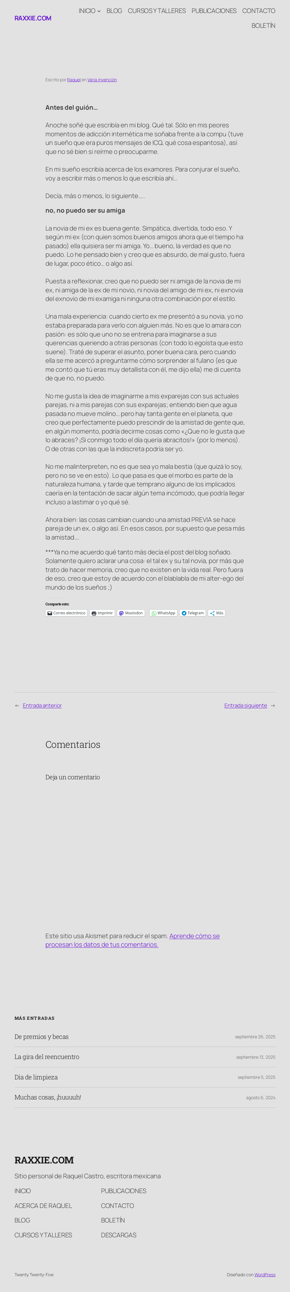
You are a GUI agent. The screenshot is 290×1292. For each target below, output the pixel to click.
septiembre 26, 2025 (255, 1037)
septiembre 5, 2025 (256, 1077)
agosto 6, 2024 (260, 1097)
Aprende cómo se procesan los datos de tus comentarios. (132, 940)
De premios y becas (42, 1037)
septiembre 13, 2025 (255, 1057)
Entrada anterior (42, 705)
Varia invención (102, 80)
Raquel (74, 80)
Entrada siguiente (245, 705)
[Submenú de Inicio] (99, 10)
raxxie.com (33, 18)
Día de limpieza (36, 1077)
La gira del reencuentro (47, 1057)
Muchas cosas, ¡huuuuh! (48, 1097)
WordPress (264, 1274)
